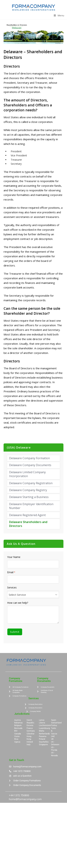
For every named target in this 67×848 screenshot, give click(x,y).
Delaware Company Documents (30, 465)
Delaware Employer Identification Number (31, 506)
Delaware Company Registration (31, 483)
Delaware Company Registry (28, 490)
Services (12, 587)
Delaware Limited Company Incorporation (27, 474)
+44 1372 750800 (19, 795)
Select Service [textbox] (17, 594)
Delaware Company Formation (29, 458)
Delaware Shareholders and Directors (28, 524)
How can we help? (17, 602)
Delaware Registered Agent (27, 515)
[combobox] (33, 594)
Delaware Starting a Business (29, 497)
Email (11, 572)
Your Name (13, 557)
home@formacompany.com (25, 799)
